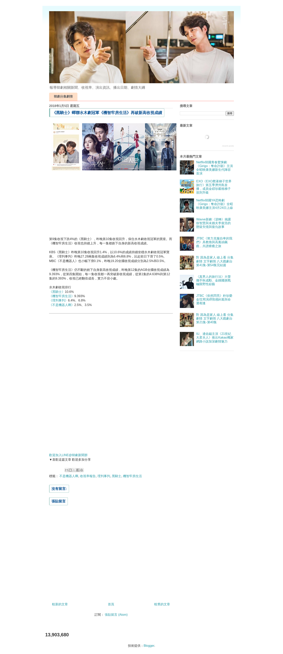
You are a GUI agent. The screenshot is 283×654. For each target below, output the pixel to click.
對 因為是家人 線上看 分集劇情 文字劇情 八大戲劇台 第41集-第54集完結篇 (214, 261)
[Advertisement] (111, 200)
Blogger (149, 645)
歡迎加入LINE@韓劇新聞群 (68, 455)
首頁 (111, 604)
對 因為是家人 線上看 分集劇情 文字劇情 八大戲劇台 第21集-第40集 (214, 318)
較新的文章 (60, 604)
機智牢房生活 (132, 476)
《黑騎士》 (57, 291)
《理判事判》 (58, 300)
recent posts (228, 146)
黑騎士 (116, 476)
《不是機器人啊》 (61, 305)
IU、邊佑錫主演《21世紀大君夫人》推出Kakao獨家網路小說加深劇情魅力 (214, 337)
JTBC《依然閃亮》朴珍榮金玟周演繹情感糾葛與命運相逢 (214, 299)
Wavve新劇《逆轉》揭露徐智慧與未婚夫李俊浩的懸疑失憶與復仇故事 (213, 223)
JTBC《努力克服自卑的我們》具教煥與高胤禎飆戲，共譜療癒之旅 (214, 242)
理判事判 (103, 476)
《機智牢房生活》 (61, 296)
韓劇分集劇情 (63, 96)
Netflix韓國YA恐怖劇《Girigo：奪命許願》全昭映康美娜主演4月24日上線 (214, 204)
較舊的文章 (162, 604)
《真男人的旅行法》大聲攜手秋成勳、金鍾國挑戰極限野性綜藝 (213, 280)
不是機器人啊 (68, 476)
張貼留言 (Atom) (116, 614)
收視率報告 (88, 476)
